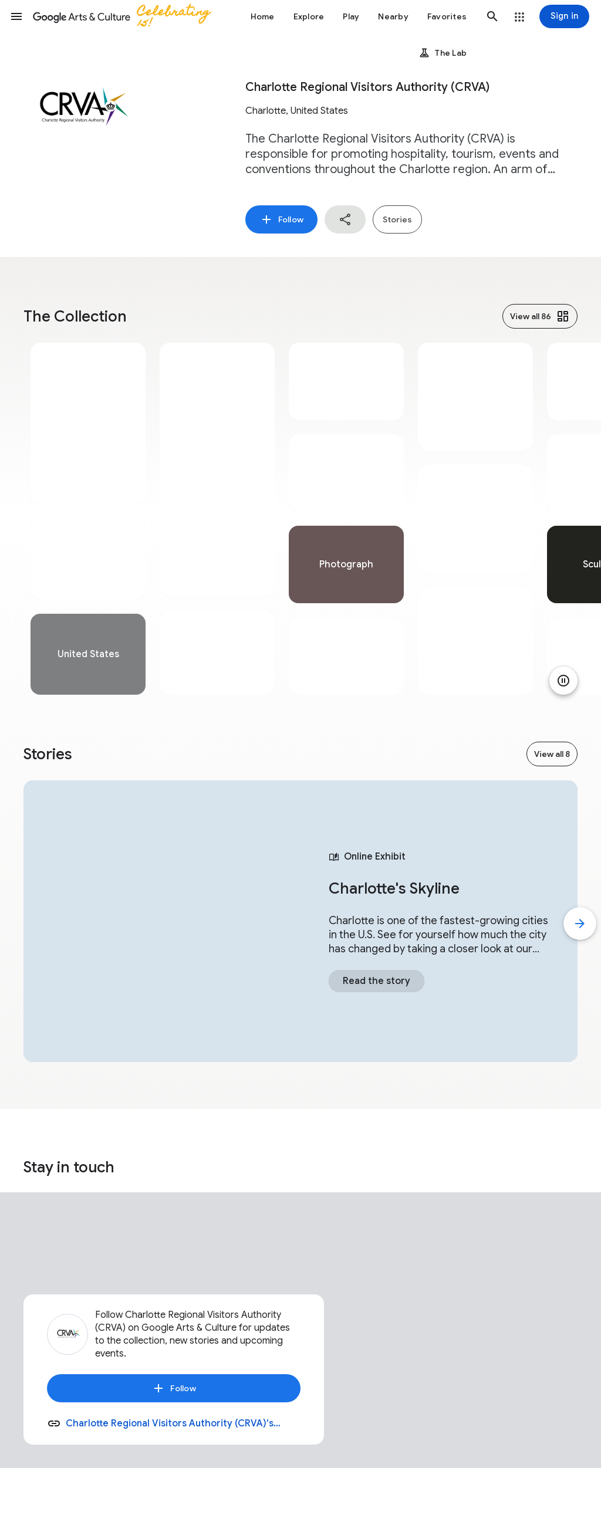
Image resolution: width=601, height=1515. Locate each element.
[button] (16, 16)
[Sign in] (564, 16)
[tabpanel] (88, 519)
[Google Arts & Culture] (127, 16)
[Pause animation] (563, 681)
